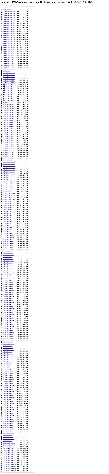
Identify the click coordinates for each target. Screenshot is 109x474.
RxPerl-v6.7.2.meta (7, 211)
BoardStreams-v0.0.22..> (9, 11)
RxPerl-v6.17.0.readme (8, 290)
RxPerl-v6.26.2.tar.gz (8, 369)
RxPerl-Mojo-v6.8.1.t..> (8, 203)
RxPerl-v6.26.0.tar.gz (8, 358)
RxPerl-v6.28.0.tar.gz (8, 393)
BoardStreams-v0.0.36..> (9, 65)
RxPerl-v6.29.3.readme (8, 409)
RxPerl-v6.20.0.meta (8, 306)
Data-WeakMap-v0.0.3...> (9, 73)
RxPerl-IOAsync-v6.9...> (9, 170)
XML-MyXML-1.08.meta (9, 460)
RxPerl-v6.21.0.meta (8, 312)
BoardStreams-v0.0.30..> (9, 29)
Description (32, 6)
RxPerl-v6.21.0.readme (8, 314)
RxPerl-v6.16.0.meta (8, 282)
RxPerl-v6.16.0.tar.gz (8, 286)
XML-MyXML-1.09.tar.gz (9, 470)
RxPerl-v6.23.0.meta (8, 336)
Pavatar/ (5, 102)
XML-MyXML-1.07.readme (10, 456)
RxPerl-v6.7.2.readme (8, 213)
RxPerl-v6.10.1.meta (8, 241)
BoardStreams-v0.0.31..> (9, 35)
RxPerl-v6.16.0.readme (8, 284)
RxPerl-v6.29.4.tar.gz (8, 417)
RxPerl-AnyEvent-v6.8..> (9, 116)
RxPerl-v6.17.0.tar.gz (8, 292)
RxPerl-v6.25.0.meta (8, 348)
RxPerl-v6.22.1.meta (8, 324)
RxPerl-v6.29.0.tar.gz (8, 399)
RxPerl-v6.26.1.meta (8, 359)
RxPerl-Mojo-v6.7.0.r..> (8, 189)
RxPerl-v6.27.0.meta (8, 377)
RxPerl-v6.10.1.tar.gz (8, 245)
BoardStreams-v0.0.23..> (9, 17)
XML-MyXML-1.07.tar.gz (9, 458)
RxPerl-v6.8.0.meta (7, 217)
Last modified (21, 6)
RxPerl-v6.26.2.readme (8, 367)
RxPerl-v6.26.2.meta (8, 365)
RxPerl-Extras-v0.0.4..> (8, 146)
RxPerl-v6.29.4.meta (8, 413)
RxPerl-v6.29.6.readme (8, 427)
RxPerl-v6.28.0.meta (8, 389)
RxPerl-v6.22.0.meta (8, 318)
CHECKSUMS (6, 71)
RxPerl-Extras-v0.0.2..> (8, 134)
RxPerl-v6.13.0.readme (8, 261)
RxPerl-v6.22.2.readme (8, 332)
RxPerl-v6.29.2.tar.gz (8, 405)
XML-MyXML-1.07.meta (9, 454)
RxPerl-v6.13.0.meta (8, 259)
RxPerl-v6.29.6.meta (8, 425)
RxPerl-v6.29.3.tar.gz (8, 411)
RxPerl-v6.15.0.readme (8, 278)
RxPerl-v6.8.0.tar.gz (7, 221)
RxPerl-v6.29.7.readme (8, 433)
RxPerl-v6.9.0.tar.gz (7, 233)
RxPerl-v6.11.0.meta (8, 247)
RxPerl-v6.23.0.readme (8, 338)
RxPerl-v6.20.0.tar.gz (8, 310)
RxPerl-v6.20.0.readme (8, 308)
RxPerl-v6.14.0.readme (8, 272)
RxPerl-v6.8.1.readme (8, 225)
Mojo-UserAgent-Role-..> (9, 85)
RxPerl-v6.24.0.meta (8, 342)
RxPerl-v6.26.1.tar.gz (8, 363)
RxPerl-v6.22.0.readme (8, 320)
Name (9, 6)
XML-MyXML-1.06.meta (9, 449)
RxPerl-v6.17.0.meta (8, 288)
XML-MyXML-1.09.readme (10, 468)
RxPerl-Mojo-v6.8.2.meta (9, 205)
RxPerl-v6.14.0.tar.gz (8, 274)
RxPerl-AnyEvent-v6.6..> (9, 104)
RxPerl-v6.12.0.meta (8, 253)
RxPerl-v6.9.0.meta (7, 229)
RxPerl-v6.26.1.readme (8, 361)
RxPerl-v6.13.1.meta (8, 265)
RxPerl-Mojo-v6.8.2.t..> (8, 209)
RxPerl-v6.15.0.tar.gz (8, 280)
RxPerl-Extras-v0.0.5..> (8, 152)
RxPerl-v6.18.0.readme (8, 296)
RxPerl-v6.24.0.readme (8, 344)
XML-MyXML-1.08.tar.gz (9, 464)
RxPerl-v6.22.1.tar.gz (8, 328)
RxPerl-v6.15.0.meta (8, 276)
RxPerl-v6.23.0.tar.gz (8, 340)
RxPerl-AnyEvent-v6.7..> (9, 110)
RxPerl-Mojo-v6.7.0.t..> (8, 191)
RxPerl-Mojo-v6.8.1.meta (9, 199)
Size (27, 6)
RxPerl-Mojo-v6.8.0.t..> (8, 197)
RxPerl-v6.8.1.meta (7, 223)
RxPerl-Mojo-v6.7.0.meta (9, 187)
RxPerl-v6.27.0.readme (8, 379)
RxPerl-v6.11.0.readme (8, 249)
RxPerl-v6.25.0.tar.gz (8, 352)
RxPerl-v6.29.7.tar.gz (8, 435)
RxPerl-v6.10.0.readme (8, 237)
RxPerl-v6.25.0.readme (8, 350)
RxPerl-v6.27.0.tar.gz (8, 381)
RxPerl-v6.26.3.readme (8, 373)
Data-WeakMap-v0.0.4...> (9, 79)
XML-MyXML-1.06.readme (10, 450)
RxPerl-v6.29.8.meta (8, 437)
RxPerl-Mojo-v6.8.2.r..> (8, 207)
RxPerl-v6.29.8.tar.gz (8, 441)
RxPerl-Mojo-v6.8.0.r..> (8, 195)
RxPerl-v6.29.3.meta (8, 407)
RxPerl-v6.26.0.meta (8, 354)
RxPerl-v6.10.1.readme (8, 243)
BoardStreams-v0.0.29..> (9, 23)
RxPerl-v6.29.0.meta (8, 395)
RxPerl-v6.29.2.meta (8, 401)
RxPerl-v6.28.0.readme (8, 391)
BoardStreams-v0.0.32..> (9, 41)
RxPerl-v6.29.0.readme (8, 397)
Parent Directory (7, 9)
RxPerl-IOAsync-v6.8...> (9, 164)
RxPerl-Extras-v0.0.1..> (8, 128)
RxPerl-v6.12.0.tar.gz (8, 257)
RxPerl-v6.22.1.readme (8, 326)
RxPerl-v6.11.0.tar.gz (8, 251)
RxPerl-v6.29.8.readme (8, 439)
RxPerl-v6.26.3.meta (8, 371)
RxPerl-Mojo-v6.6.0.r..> (8, 183)
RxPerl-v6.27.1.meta (8, 383)
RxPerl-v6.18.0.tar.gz (8, 298)
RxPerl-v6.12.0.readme (8, 255)
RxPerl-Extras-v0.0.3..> (8, 140)
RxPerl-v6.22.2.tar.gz (8, 334)
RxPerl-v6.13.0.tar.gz (8, 263)
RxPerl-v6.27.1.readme (8, 385)
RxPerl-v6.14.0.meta (8, 270)
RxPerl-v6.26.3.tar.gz (8, 375)
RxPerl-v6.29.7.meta (8, 431)
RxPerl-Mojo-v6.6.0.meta (9, 181)
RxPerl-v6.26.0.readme (8, 356)
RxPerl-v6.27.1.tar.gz (8, 387)
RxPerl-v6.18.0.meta (8, 294)
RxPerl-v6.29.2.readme (8, 403)
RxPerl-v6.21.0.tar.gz (8, 316)
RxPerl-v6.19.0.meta (8, 300)
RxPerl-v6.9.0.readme (8, 231)
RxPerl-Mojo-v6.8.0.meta (9, 193)
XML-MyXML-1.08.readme (10, 462)
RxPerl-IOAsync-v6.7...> (9, 158)
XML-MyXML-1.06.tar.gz (9, 452)
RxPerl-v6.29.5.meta (8, 419)
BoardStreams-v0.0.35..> (9, 59)
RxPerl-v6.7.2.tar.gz (7, 215)
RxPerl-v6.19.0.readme (8, 302)
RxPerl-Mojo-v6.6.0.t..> (8, 185)
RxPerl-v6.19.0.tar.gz (8, 304)
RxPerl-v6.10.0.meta (8, 235)
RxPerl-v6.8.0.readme (8, 219)
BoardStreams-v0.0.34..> (9, 53)
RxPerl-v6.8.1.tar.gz (7, 227)
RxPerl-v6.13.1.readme (8, 267)
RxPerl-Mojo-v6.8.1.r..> (8, 201)
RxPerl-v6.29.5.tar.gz (8, 423)
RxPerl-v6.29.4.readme (8, 415)
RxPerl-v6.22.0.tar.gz (8, 322)
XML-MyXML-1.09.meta (9, 466)
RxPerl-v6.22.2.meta (8, 330)
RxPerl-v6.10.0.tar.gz (8, 239)
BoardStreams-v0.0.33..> (9, 47)
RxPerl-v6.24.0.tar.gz (8, 346)
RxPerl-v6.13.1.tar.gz (8, 268)
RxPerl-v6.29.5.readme (8, 421)
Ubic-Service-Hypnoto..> (9, 443)
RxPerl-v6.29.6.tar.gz (8, 429)
